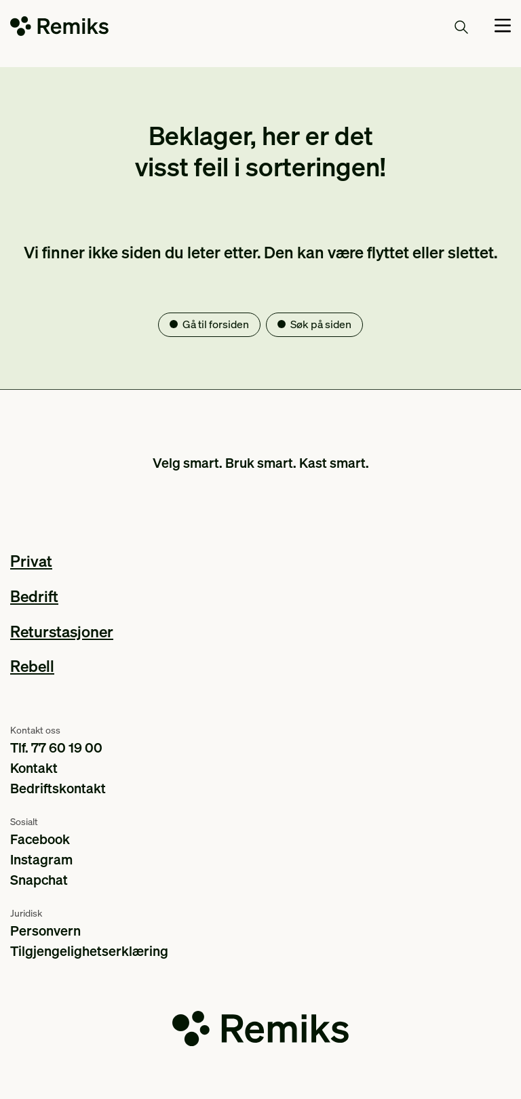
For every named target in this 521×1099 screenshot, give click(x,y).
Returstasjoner (61, 631)
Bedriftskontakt (58, 788)
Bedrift (34, 595)
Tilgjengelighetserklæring (89, 950)
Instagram (41, 859)
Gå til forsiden (215, 324)
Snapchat (39, 879)
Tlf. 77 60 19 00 (56, 747)
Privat (31, 560)
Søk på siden (320, 324)
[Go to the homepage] (59, 28)
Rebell (32, 665)
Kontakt (34, 767)
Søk (445, 26)
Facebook (40, 838)
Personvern (45, 930)
